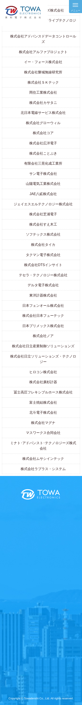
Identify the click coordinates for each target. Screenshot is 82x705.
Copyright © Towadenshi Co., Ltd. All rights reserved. (40, 698)
